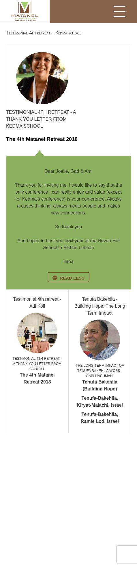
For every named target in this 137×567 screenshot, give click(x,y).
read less (72, 278)
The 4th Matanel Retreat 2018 (42, 139)
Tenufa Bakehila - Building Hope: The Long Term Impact (99, 306)
